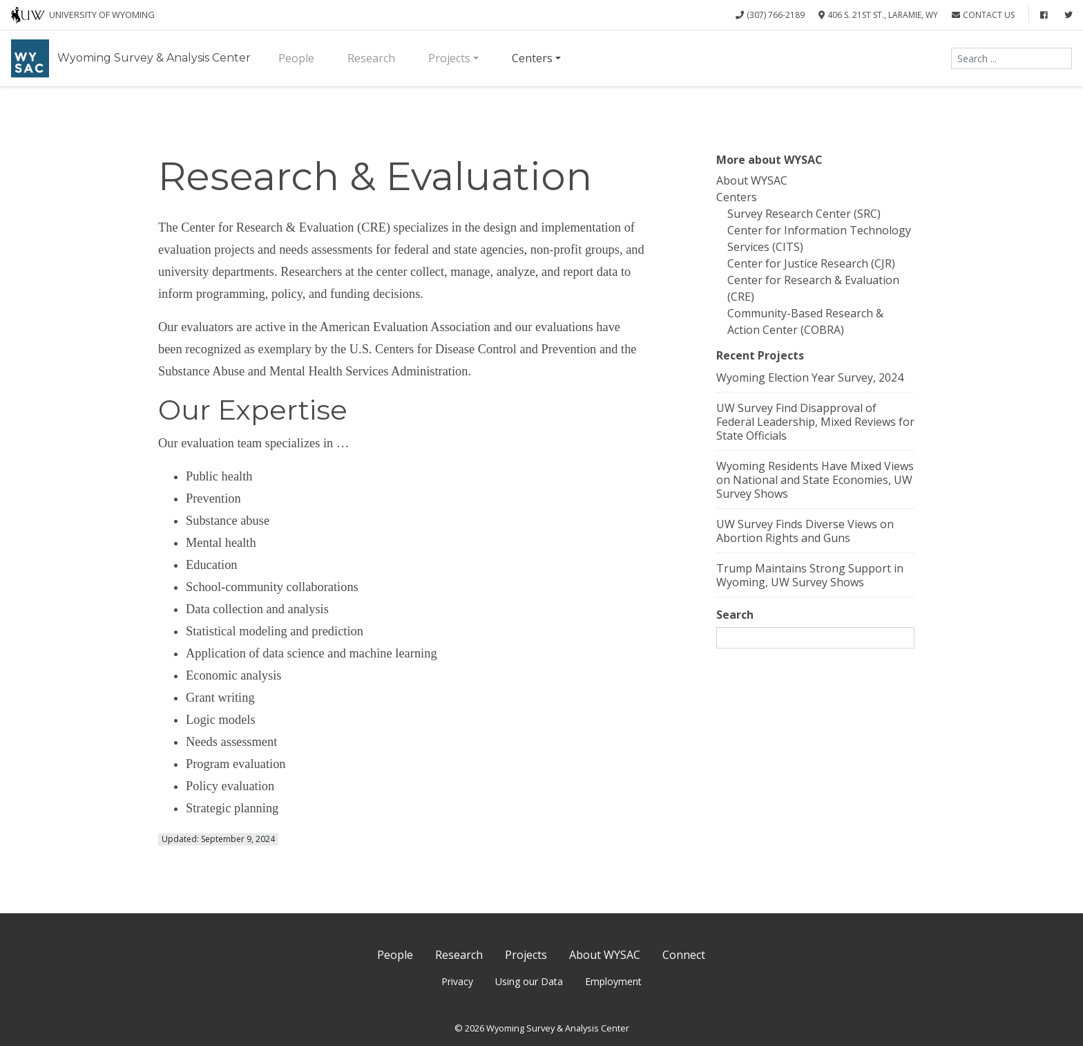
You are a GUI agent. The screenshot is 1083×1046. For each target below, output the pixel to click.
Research (371, 58)
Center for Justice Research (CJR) (811, 263)
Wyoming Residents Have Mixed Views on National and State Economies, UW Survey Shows (815, 479)
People (296, 58)
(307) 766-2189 (770, 15)
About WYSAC (751, 180)
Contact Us (983, 15)
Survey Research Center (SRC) (804, 213)
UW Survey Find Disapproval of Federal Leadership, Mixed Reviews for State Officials (815, 421)
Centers (532, 58)
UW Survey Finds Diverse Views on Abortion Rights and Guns (805, 530)
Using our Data (529, 981)
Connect (683, 954)
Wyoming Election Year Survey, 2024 (809, 377)
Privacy (457, 981)
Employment (613, 981)
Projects (449, 58)
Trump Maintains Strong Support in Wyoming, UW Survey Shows (809, 575)
